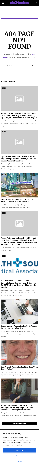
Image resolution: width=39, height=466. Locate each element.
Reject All (19, 461)
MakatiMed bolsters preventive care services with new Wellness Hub (17, 201)
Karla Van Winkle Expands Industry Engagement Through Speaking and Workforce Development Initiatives (17, 407)
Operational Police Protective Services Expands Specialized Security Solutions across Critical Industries (18, 158)
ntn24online (19, 2)
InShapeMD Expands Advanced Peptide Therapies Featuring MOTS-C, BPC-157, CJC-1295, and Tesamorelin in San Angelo (19, 115)
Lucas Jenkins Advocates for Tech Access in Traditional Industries (19, 327)
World (4, 174)
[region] (19, 448)
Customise (19, 456)
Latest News (8, 81)
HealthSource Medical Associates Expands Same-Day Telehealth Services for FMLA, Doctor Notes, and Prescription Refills (19, 284)
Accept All (19, 450)
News (4, 88)
